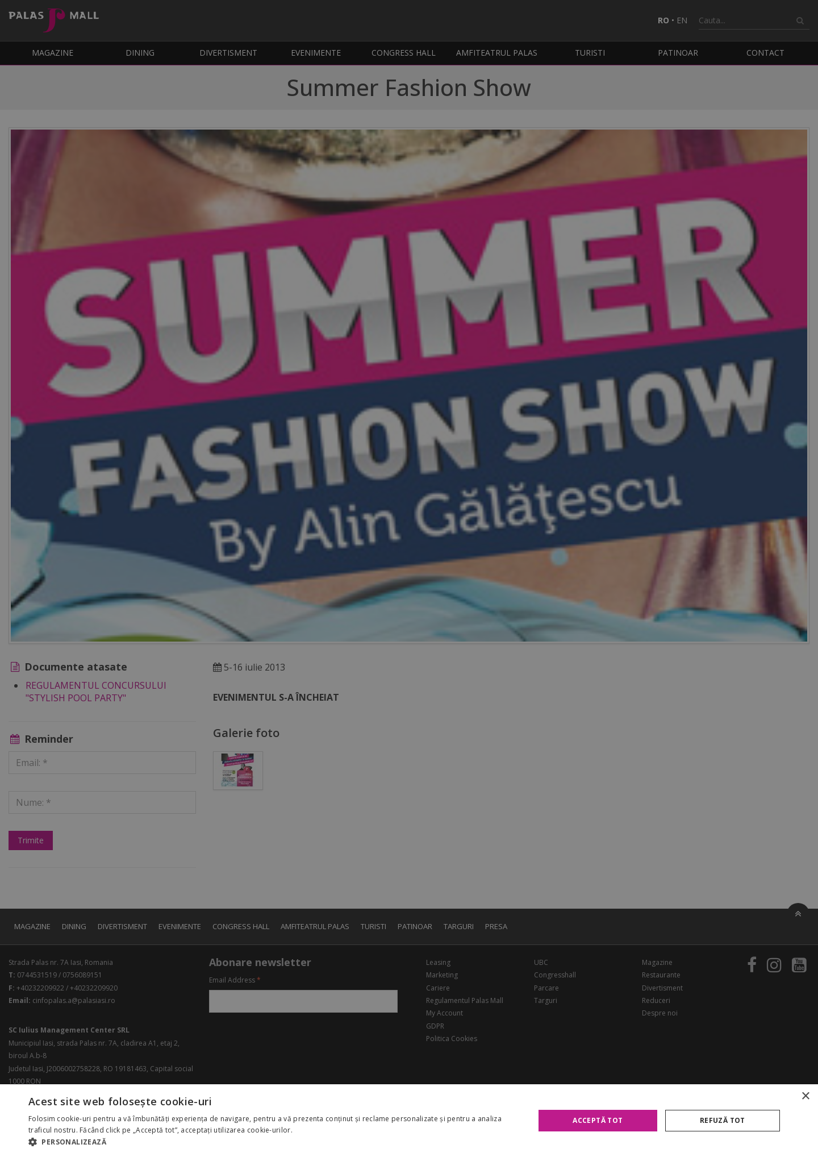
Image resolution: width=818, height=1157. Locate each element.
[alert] (409, 578)
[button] (274, 1142)
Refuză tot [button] (722, 1120)
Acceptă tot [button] (598, 1120)
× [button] (805, 1096)
